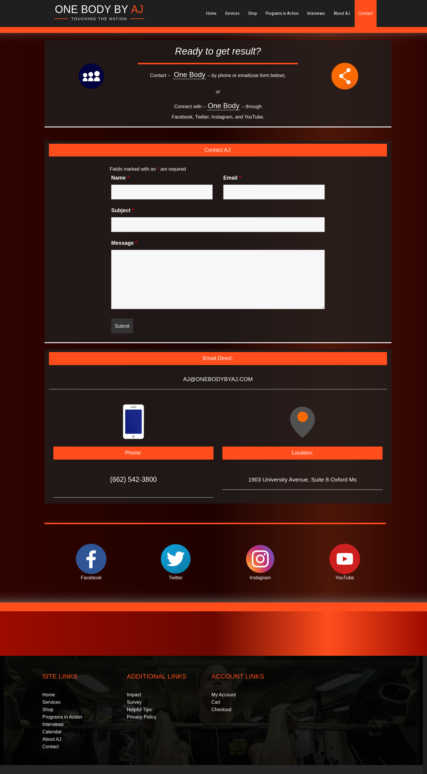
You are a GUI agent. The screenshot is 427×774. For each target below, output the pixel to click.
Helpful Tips (139, 709)
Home (211, 13)
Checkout (221, 709)
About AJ (342, 13)
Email (232, 178)
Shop (252, 13)
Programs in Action (282, 13)
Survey (134, 702)
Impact (134, 694)
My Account (223, 694)
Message (124, 243)
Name (120, 178)
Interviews (316, 13)
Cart (215, 702)
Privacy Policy (142, 716)
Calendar (52, 731)
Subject (122, 210)
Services (232, 13)
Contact (366, 13)
